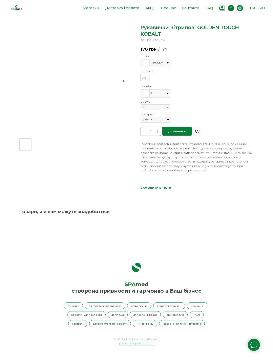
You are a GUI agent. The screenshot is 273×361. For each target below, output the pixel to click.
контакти (77, 323)
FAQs (196, 314)
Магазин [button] (91, 8)
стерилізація (139, 305)
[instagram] (240, 8)
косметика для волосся (86, 314)
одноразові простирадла (105, 305)
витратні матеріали (169, 305)
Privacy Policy (145, 323)
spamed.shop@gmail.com (136, 343)
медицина (197, 305)
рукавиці (73, 305)
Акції (150, 8)
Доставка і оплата (122, 8)
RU (262, 8)
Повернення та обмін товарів (182, 323)
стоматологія (175, 314)
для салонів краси (145, 314)
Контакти (190, 8)
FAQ (209, 8)
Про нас (168, 8)
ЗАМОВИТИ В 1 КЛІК (156, 188)
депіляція (117, 314)
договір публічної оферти (110, 323)
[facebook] (231, 8)
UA (252, 8)
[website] (222, 8)
